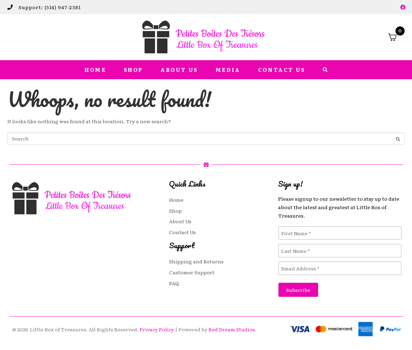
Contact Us (281, 70)
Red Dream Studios (231, 329)
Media (227, 70)
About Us (179, 70)
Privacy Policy (157, 329)
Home (95, 70)
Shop (133, 70)
